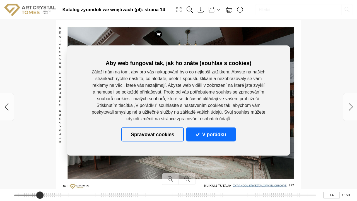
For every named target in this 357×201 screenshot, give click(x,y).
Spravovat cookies (152, 134)
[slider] (40, 195)
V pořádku (211, 134)
